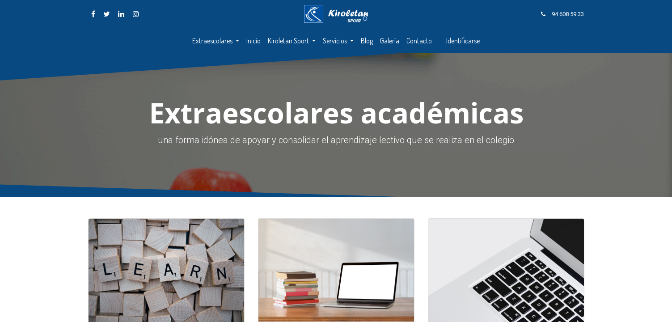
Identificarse (463, 40)
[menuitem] (253, 41)
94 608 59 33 (568, 14)
